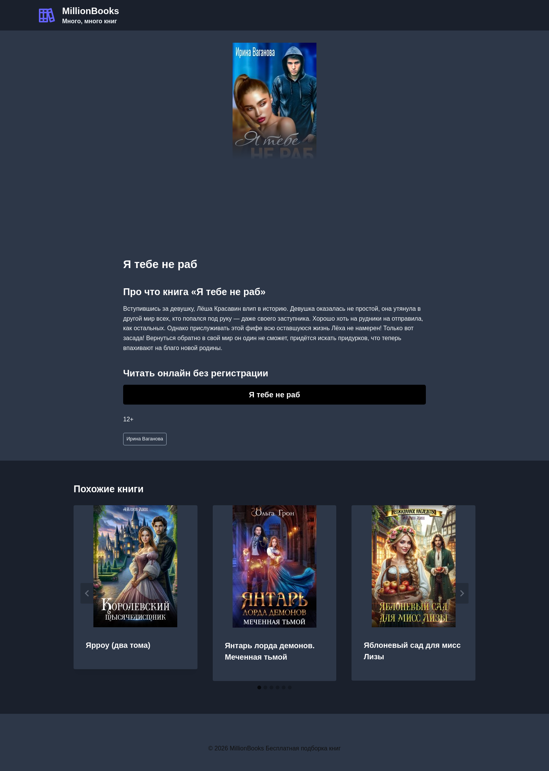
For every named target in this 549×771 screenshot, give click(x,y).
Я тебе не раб (274, 394)
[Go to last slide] (87, 593)
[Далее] (462, 593)
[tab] (259, 687)
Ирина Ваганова (145, 439)
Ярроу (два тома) (118, 645)
